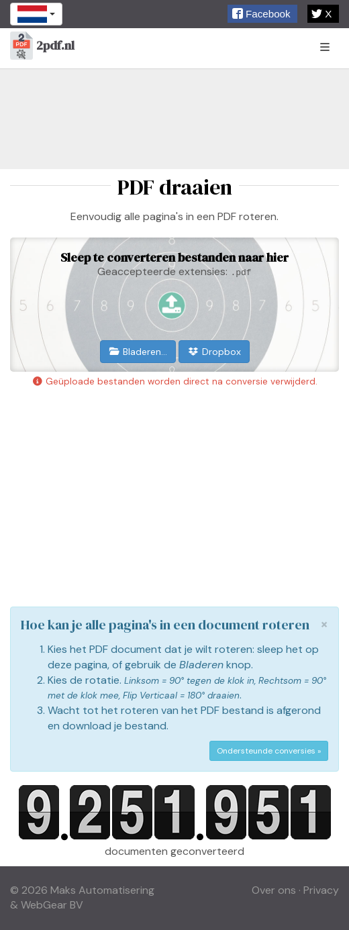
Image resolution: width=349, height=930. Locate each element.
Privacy (321, 890)
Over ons (274, 890)
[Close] (324, 624)
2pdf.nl (42, 47)
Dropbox (214, 352)
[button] (262, 14)
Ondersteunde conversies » (269, 750)
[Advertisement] (174, 118)
